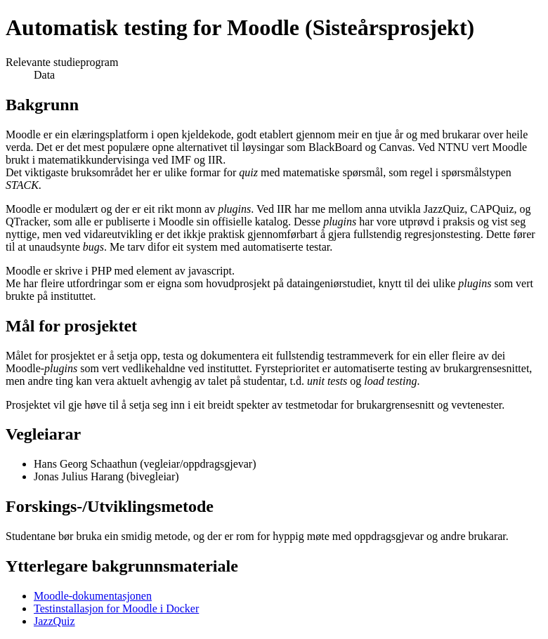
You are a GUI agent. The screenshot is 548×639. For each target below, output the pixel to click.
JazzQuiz (54, 621)
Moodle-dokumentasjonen (93, 596)
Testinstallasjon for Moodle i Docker (116, 608)
